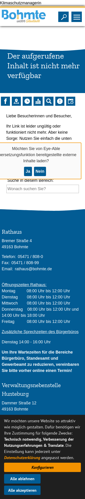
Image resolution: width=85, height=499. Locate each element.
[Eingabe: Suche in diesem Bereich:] (42, 189)
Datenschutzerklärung (22, 457)
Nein (40, 171)
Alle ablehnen (22, 478)
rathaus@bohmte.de (33, 269)
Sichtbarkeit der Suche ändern (64, 15)
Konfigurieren (42, 467)
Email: (7, 269)
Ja (28, 171)
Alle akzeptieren (22, 490)
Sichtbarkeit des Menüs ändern (77, 15)
